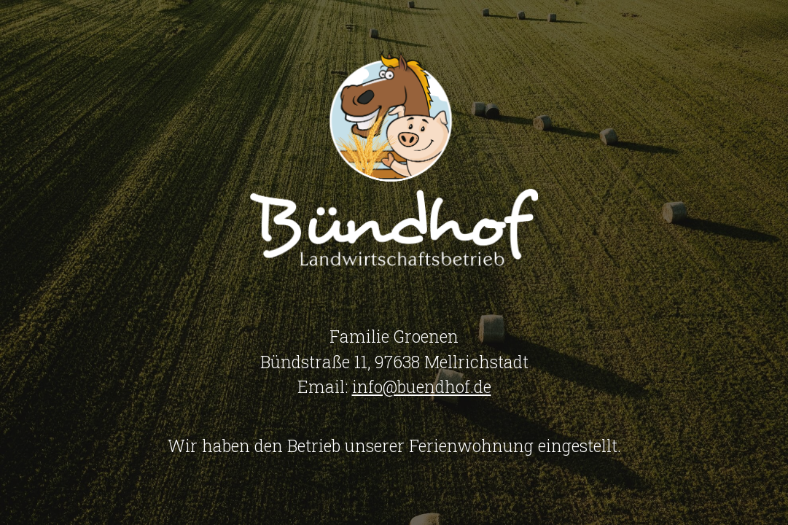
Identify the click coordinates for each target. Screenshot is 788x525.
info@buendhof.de (421, 386)
